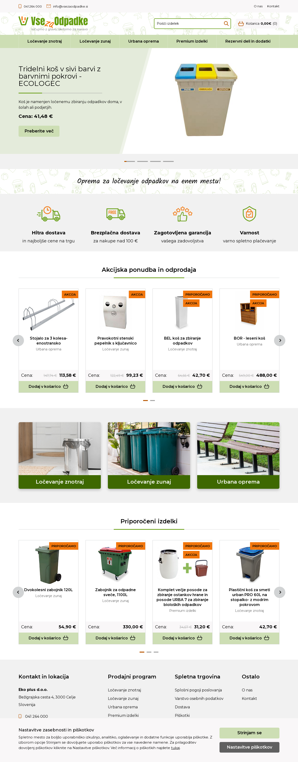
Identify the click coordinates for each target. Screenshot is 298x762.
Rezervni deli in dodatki (248, 41)
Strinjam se (249, 732)
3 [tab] (156, 652)
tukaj (175, 748)
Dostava (182, 707)
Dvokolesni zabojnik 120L (48, 590)
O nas (258, 6)
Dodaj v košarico (49, 386)
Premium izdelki (192, 41)
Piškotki (182, 715)
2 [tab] (152, 400)
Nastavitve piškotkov (249, 747)
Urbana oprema (143, 41)
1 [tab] (145, 400)
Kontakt (273, 6)
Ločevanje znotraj (44, 41)
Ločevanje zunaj (95, 41)
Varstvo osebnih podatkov (199, 698)
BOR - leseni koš (249, 338)
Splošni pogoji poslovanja (198, 690)
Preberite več (39, 131)
